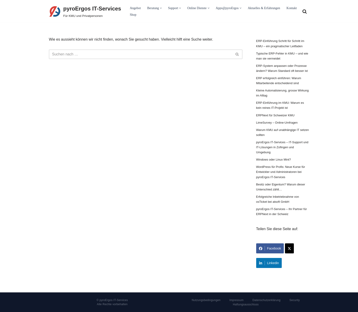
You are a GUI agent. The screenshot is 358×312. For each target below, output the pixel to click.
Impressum (236, 300)
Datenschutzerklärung (267, 300)
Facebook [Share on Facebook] (270, 248)
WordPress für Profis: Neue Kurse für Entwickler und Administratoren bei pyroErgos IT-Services (280, 172)
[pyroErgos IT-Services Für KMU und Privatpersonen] (85, 11)
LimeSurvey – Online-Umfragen (277, 122)
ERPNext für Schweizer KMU (275, 115)
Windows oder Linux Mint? (273, 159)
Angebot (135, 8)
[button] (161, 8)
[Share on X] (289, 248)
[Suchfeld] (304, 11)
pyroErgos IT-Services (114, 300)
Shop (133, 14)
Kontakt (292, 8)
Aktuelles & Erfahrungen (264, 8)
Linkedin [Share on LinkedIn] (269, 263)
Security (294, 300)
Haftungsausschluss (246, 304)
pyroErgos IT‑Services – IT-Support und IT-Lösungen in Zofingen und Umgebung (282, 147)
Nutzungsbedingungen (206, 300)
